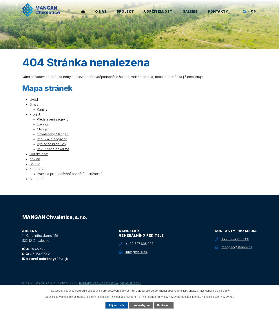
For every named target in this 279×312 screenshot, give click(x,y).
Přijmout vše (116, 305)
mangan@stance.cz (236, 247)
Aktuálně (36, 179)
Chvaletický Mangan (53, 134)
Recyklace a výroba (52, 139)
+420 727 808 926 (139, 244)
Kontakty (218, 11)
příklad (35, 159)
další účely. (223, 290)
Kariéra (42, 109)
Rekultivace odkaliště (53, 149)
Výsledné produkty (51, 144)
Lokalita (43, 124)
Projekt (125, 11)
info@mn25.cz (136, 252)
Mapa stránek (130, 283)
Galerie (190, 11)
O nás (101, 11)
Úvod (83, 11)
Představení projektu (53, 119)
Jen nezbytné (141, 305)
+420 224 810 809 (235, 239)
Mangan (43, 129)
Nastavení (164, 305)
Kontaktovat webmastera (98, 283)
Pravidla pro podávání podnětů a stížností (69, 174)
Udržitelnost (158, 11)
